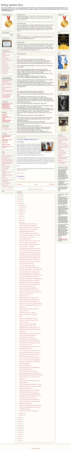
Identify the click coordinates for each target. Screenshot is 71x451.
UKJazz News (4, 73)
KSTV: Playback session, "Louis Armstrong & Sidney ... (30, 284)
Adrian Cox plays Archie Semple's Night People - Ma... (30, 255)
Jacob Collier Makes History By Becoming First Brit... (30, 393)
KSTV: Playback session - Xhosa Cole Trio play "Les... (30, 354)
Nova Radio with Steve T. (7, 129)
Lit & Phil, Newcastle (62, 152)
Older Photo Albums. (6, 104)
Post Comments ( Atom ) (38, 189)
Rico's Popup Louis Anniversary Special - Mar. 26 (29, 276)
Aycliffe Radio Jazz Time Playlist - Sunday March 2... (29, 259)
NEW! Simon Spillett (6, 67)
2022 (19, 201)
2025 (19, 195)
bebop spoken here (12, 4)
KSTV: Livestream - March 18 (25, 365)
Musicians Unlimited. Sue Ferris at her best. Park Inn (29, 227)
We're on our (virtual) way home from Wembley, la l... (29, 399)
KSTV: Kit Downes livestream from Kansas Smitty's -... (30, 380)
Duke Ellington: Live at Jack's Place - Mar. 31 (28, 223)
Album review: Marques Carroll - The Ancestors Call (29, 240)
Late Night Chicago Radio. (7, 117)
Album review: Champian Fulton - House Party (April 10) (7, 84)
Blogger (37, 448)
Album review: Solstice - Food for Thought (27, 324)
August (21, 212)
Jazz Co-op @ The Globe (7, 60)
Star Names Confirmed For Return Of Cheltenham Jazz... (30, 291)
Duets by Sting (22, 331)
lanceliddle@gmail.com (62, 239)
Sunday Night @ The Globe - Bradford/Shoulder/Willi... (30, 254)
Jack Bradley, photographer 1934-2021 (26, 231)
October (21, 208)
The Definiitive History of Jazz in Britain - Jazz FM (29, 376)
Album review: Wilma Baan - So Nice (26, 263)
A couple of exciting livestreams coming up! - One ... (29, 299)
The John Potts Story (6, 183)
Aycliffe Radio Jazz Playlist (24, 409)
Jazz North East (61, 150)
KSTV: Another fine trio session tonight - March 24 (29, 301)
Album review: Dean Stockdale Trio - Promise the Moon (30, 405)
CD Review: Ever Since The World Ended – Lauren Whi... (30, 384)
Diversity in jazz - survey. (24, 295)
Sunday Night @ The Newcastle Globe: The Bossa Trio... (30, 395)
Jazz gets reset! (22, 306)
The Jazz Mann (5, 71)
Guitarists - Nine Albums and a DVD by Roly (28, 225)
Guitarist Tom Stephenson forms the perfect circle (29, 233)
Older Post (51, 184)
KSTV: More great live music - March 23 (27, 312)
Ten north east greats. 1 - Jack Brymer (26, 246)
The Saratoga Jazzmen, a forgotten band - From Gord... (30, 248)
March (21, 222)
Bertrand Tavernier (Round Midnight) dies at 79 (28, 288)
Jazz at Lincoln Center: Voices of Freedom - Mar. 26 (29, 271)
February (21, 413)
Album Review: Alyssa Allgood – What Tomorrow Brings (30, 269)
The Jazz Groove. (5, 116)
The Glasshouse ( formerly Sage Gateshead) (63, 163)
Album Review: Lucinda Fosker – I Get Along (28, 318)
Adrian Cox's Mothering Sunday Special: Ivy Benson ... (30, 407)
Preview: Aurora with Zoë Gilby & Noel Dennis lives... (30, 358)
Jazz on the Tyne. (5, 122)
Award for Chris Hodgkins (24, 363)
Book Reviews (5, 185)
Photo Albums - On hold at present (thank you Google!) (7, 160)
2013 (19, 430)
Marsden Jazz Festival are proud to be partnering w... (29, 280)
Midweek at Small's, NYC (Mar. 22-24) (27, 286)
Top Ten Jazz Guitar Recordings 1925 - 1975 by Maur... (30, 235)
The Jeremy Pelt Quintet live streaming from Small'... (29, 401)
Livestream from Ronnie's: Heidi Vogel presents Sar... (29, 367)
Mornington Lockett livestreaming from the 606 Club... (30, 340)
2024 (19, 197)
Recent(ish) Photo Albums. (7, 103)
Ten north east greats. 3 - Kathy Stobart (27, 237)
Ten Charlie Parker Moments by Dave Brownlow (28, 392)
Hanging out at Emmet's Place (25, 403)
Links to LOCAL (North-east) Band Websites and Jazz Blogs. (7, 163)
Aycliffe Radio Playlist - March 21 (26, 348)
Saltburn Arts (60, 160)
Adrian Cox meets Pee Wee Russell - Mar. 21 (28, 335)
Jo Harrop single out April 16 (25, 238)
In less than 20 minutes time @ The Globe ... (28, 397)
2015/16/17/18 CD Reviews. (7, 155)
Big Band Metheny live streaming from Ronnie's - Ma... (30, 327)
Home (35, 184)
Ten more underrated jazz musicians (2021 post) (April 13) (7, 91)
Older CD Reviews (5, 157)
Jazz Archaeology (5, 58)
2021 (19, 203)
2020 (19, 417)
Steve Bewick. (4, 114)
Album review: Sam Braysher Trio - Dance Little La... (29, 352)
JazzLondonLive (5, 65)
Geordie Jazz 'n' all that (23, 322)
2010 (19, 436)
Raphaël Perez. (5, 105)
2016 (19, 425)
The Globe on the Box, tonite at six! (26, 293)
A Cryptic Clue (22, 378)
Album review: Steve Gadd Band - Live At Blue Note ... (30, 361)
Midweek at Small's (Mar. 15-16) (25, 369)
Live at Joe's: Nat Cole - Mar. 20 (25, 344)
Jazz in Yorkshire (5, 168)
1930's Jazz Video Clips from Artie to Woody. (7, 181)
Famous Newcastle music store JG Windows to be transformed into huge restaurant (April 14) (7, 96)
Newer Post (19, 184)
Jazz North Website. (6, 166)
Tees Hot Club (4, 69)
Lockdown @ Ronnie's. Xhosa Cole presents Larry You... (30, 386)
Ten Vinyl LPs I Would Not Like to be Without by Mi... (30, 250)
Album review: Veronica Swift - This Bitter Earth (28, 410)
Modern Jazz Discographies (7, 187)
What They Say (5, 178)
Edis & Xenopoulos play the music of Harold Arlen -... (30, 272)
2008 (19, 440)
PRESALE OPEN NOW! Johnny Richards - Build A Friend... (31, 375)
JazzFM (3, 119)
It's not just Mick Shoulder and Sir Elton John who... (29, 289)
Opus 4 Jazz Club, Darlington (61, 155)
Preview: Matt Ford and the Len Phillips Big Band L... (29, 359)
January (21, 415)
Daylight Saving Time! (23, 382)
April (21, 220)
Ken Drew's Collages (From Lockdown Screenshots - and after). (7, 107)
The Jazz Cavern (5, 127)
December (22, 205)
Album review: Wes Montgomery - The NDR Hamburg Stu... (31, 278)
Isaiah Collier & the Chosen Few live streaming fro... (29, 282)
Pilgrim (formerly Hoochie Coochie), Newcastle (63, 158)
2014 (19, 428)
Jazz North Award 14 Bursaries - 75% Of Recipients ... (30, 390)
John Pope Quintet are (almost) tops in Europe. (28, 339)
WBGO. (3, 118)
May (21, 218)
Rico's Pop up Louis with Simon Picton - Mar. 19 (28, 356)
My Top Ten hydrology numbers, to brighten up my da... (30, 373)
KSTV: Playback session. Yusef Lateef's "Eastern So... (29, 261)
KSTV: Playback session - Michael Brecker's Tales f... (29, 342)
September (22, 210)
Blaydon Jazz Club (61, 136)
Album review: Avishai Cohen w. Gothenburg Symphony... (30, 303)
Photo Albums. (5, 142)
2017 (19, 423)
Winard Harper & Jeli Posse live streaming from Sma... (30, 257)
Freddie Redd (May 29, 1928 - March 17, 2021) (28, 297)
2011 (19, 434)
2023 (19, 199)
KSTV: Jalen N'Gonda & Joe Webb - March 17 (28, 371)
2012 (19, 432)
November (22, 207)
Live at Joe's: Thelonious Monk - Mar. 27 (27, 265)
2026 (19, 194)
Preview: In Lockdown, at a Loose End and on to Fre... (30, 350)
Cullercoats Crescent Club (63, 138)
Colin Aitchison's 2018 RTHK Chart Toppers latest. (6, 136)
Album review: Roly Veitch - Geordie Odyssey (28, 314)
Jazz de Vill (4, 115)
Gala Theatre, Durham (62, 143)
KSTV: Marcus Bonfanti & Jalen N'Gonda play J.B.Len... (30, 274)
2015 (19, 427)
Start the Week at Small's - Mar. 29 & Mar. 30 (28, 229)
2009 (19, 438)
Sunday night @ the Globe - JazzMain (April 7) (7, 81)
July (20, 214)
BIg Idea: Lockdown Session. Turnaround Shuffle (29, 308)
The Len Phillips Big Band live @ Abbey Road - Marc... (30, 346)
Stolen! (20, 316)
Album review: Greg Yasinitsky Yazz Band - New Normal (30, 305)
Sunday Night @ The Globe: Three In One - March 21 (29, 329)
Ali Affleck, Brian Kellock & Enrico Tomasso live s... (29, 252)
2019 (19, 419)
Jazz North (4, 62)
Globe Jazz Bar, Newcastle (63, 145)
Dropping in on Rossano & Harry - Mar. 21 (27, 325)
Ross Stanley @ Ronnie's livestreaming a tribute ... (29, 320)
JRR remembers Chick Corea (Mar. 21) (27, 337)
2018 (19, 421)
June (21, 216)
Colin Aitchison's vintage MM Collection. (7, 140)
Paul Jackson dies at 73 (23, 310)
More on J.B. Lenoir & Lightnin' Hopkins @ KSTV (29, 267)
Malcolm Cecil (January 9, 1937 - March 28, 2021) (29, 244)
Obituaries (4, 170)
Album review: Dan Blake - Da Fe (26, 388)
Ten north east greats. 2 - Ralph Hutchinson (27, 242)
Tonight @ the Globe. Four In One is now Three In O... (30, 333)
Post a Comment (21, 178)
